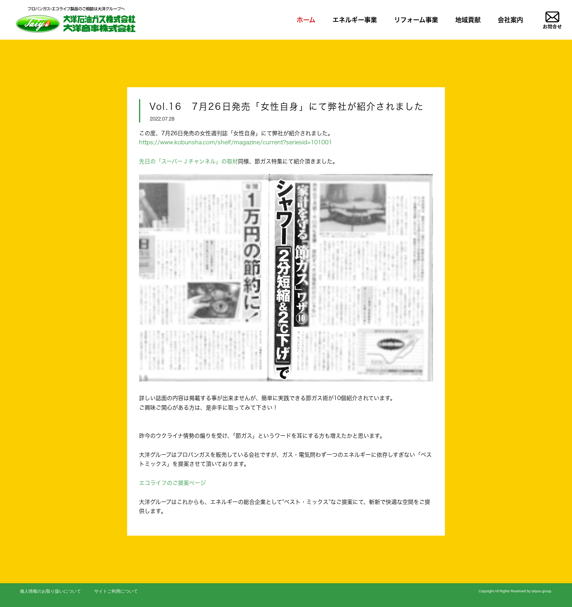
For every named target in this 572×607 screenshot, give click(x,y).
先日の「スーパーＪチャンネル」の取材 (188, 161)
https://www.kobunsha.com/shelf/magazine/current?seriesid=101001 (235, 142)
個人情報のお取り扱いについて (50, 591)
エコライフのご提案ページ (172, 482)
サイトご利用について (116, 591)
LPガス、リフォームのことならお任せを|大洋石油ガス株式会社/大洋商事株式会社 (75, 19)
